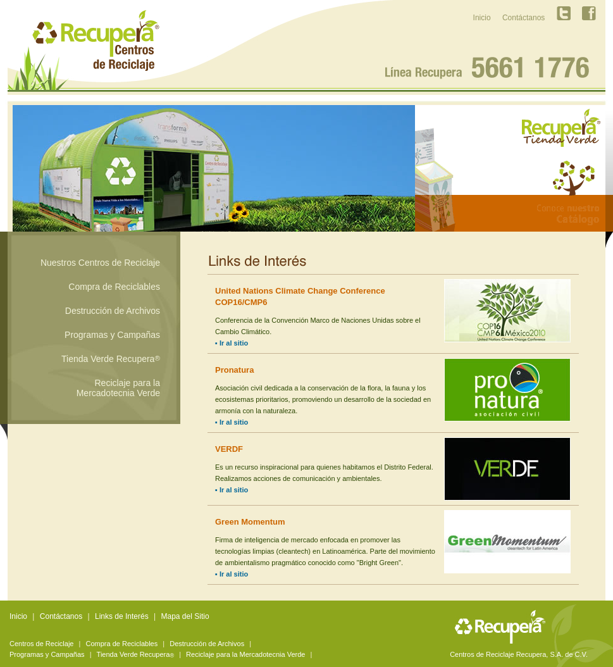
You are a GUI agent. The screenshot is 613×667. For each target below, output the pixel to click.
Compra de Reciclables (114, 287)
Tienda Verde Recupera (110, 359)
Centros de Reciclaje (41, 643)
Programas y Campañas (112, 335)
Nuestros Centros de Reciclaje (100, 263)
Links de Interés (122, 616)
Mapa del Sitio (185, 616)
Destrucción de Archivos (112, 311)
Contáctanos (523, 17)
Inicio (482, 17)
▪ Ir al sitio (231, 343)
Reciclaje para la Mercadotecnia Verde (118, 388)
